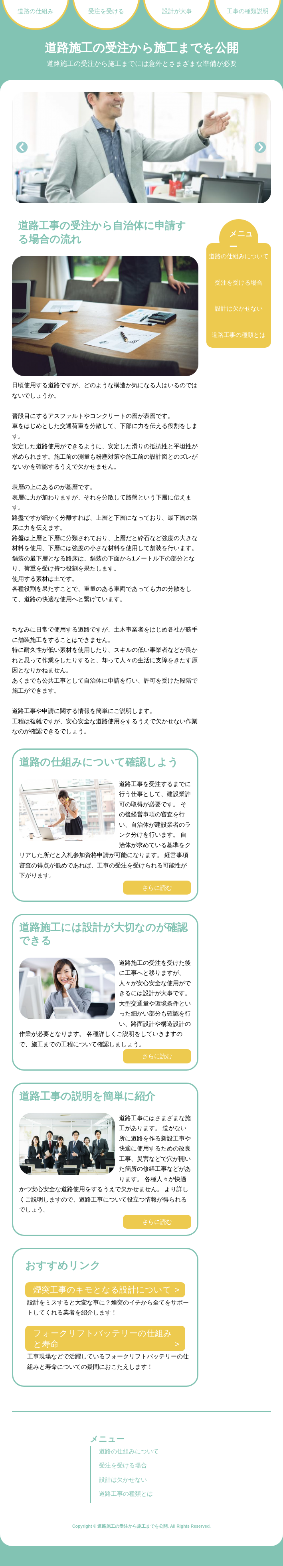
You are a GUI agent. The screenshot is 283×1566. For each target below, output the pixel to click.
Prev (22, 147)
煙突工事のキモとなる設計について (102, 1289)
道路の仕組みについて (239, 256)
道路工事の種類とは (238, 334)
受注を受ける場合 (239, 282)
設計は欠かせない (239, 308)
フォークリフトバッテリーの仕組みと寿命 (102, 1338)
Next (260, 147)
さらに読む (157, 887)
